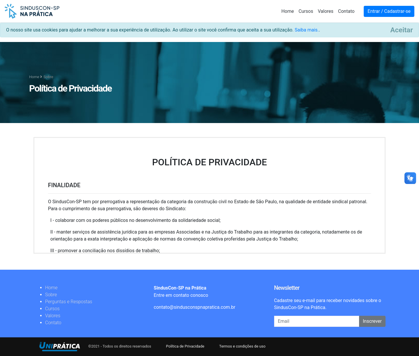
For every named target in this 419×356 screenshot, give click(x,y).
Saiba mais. (307, 30)
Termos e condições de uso (242, 346)
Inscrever (372, 321)
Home (287, 11)
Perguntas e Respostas (68, 301)
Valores (325, 11)
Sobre (51, 294)
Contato (346, 11)
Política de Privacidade (185, 346)
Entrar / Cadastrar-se (389, 11)
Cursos (306, 11)
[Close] (401, 30)
